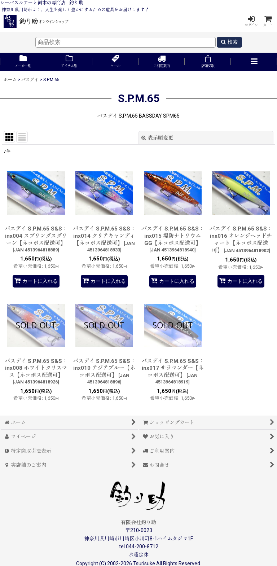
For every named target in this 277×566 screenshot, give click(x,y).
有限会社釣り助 (138, 522)
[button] (254, 62)
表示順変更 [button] (157, 138)
